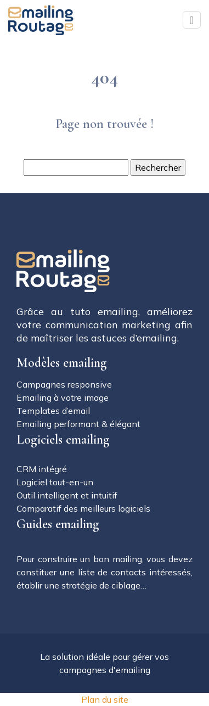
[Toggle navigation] (192, 20)
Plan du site (104, 699)
